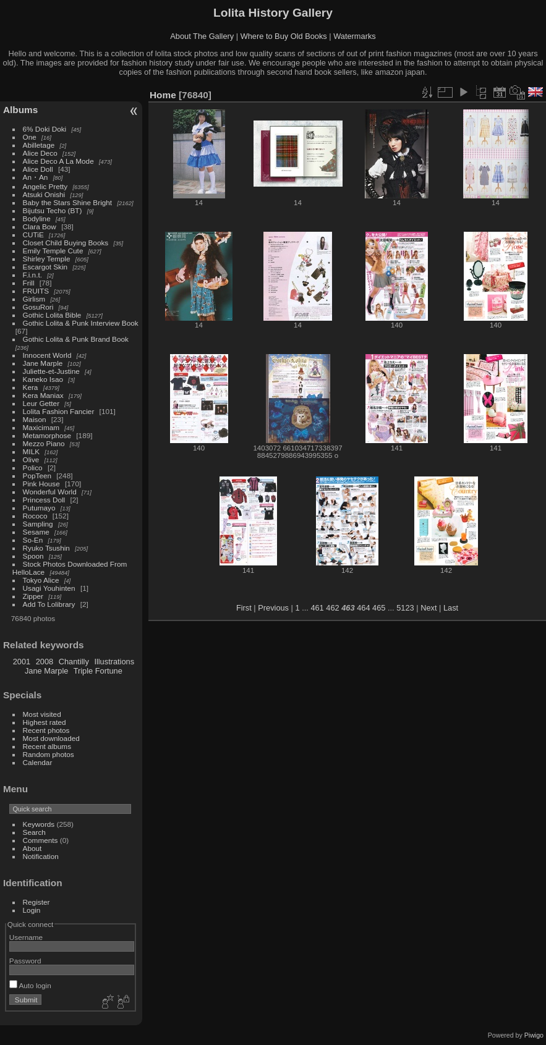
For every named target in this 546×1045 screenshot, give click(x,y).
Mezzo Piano (44, 443)
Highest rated (44, 722)
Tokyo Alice (41, 580)
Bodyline (37, 218)
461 (316, 607)
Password (25, 961)
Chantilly (74, 661)
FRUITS (36, 291)
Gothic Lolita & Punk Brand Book (76, 339)
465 (378, 607)
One (29, 137)
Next (428, 607)
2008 (44, 661)
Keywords (39, 824)
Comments (40, 840)
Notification (41, 856)
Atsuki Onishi (44, 194)
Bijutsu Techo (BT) (52, 210)
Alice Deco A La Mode (58, 161)
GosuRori (38, 307)
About (32, 848)
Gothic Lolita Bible (52, 315)
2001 (21, 661)
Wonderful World (50, 492)
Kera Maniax (43, 395)
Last (450, 607)
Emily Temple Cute (53, 251)
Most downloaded (51, 738)
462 (332, 607)
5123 (405, 607)
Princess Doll (44, 500)
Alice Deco (40, 153)
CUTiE (33, 235)
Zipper (33, 596)
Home (163, 95)
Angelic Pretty (45, 186)
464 (363, 607)
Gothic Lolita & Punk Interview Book (81, 323)
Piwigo (534, 1035)
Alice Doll (38, 169)
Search (34, 832)
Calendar (38, 762)
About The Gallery (202, 36)
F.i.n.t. (32, 275)
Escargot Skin (45, 267)
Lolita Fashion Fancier (59, 411)
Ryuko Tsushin (46, 548)
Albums (20, 109)
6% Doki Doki (45, 129)
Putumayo (39, 508)
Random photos (48, 754)
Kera (30, 387)
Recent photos (46, 730)
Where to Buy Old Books (284, 36)
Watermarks (354, 36)
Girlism (34, 299)
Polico (33, 467)
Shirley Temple (46, 259)
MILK (31, 451)
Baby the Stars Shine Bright (68, 202)
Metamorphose (47, 435)
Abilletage (39, 145)
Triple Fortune (98, 670)
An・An (35, 177)
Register (36, 902)
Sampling (38, 524)
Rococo (35, 516)
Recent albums (47, 746)
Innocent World (47, 355)
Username (26, 937)
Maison (34, 419)
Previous (273, 607)
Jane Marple (43, 363)
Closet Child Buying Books (66, 243)
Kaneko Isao (43, 379)
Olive (31, 459)
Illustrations (114, 661)
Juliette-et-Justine (51, 371)
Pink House (41, 484)
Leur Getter (41, 403)
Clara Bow (39, 226)
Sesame (36, 532)
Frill (29, 283)
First (244, 607)
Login (32, 910)
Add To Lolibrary (49, 604)
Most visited (42, 714)
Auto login (30, 985)
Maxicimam (41, 427)
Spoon (33, 556)
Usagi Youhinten (49, 588)
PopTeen (37, 476)
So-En (33, 540)
